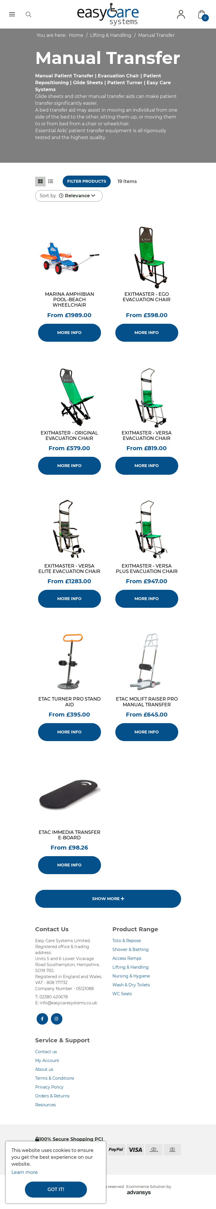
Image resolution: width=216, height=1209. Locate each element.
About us (44, 1069)
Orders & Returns (52, 1096)
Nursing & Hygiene (131, 976)
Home (76, 35)
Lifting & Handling (110, 35)
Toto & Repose (126, 940)
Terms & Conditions (54, 1078)
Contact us (46, 1051)
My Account (47, 1060)
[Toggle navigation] (12, 14)
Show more (108, 898)
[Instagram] (56, 1019)
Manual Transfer (156, 35)
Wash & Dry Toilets (131, 984)
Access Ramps (126, 958)
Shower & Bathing (130, 949)
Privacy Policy (49, 1087)
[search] (28, 14)
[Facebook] (42, 1019)
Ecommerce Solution (146, 1186)
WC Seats (122, 993)
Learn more (24, 1172)
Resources (45, 1104)
